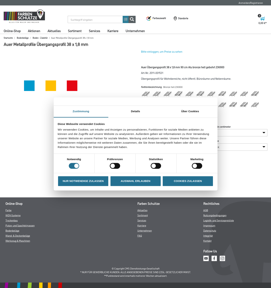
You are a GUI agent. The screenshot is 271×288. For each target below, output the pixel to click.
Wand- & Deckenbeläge (17, 235)
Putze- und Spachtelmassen (20, 225)
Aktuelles (54, 31)
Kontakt (207, 240)
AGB (205, 210)
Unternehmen (135, 31)
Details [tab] (135, 111)
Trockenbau (11, 220)
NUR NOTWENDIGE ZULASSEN (83, 180)
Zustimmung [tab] (81, 111)
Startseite (8, 37)
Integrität (208, 235)
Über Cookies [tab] (190, 111)
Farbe (8, 210)
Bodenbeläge (23, 37)
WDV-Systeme (13, 215)
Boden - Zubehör (40, 37)
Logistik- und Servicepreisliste (218, 220)
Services (94, 31)
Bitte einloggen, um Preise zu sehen (161, 51)
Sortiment (75, 31)
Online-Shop (12, 31)
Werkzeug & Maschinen (17, 240)
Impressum (209, 225)
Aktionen (34, 31)
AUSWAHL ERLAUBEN (135, 180)
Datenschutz (209, 230)
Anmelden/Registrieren (251, 2)
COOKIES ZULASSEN (188, 180)
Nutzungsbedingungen (214, 215)
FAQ (139, 235)
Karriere (112, 31)
